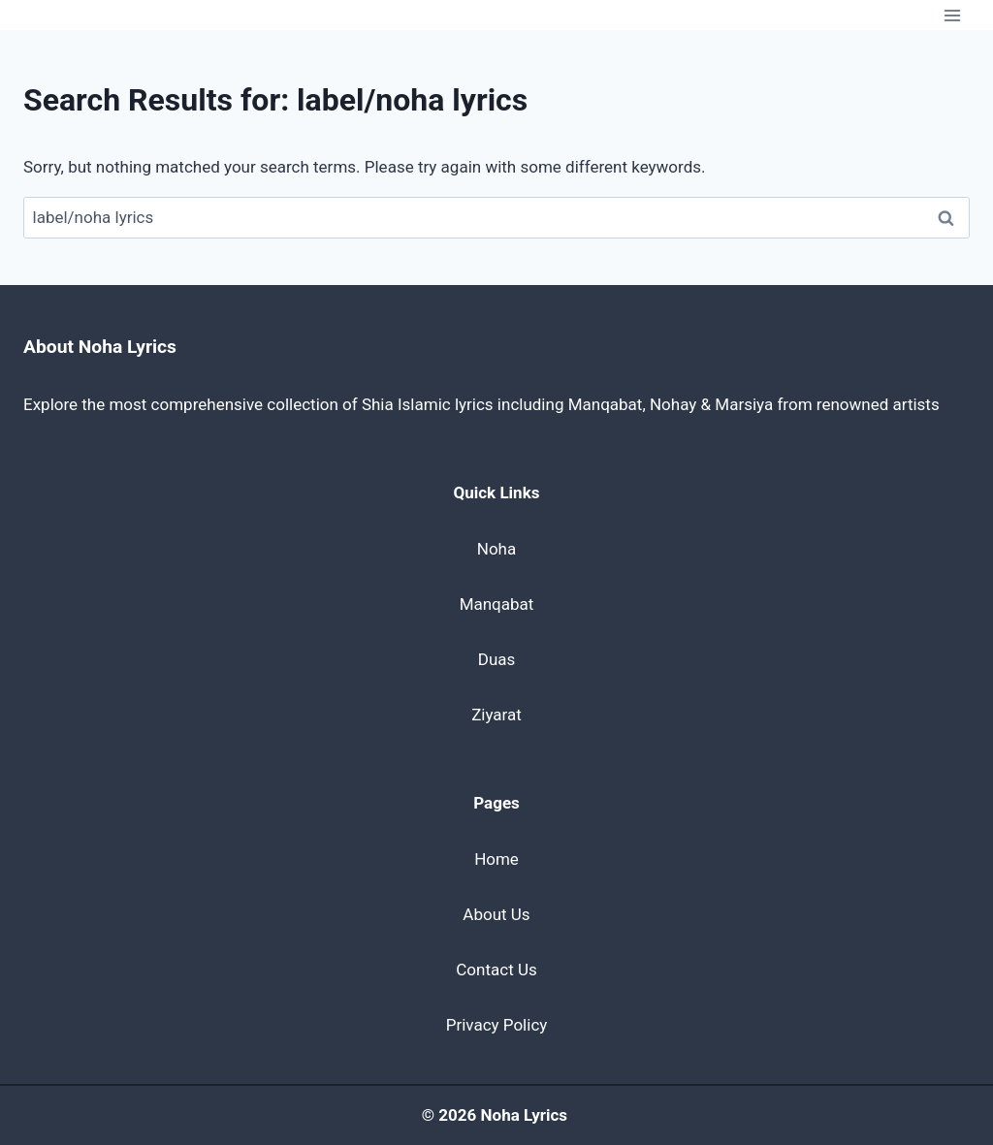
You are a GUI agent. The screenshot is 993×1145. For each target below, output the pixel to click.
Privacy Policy (497, 1024)
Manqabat (497, 604)
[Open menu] (952, 15)
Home (496, 859)
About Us (496, 914)
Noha (496, 548)
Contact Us (496, 969)
